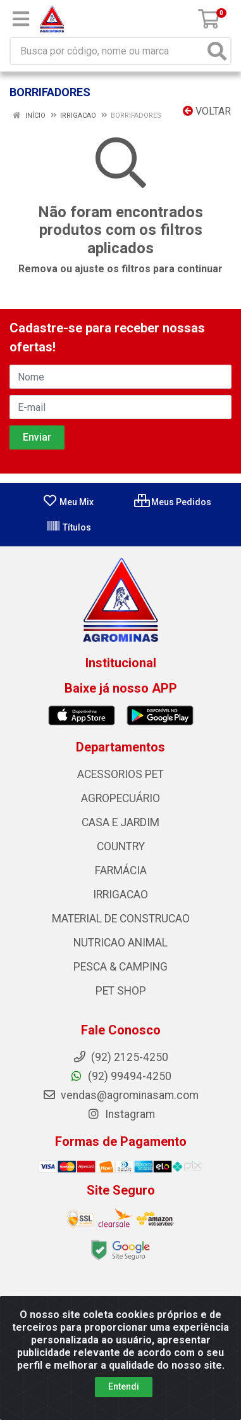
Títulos (68, 527)
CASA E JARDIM (120, 822)
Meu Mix (68, 502)
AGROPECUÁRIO (120, 798)
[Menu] (20, 19)
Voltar (207, 111)
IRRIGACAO (120, 894)
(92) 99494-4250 (120, 1076)
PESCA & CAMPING (120, 966)
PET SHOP (121, 990)
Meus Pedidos (172, 502)
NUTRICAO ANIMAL (120, 942)
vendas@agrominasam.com (120, 1095)
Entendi (123, 1386)
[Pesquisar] (217, 51)
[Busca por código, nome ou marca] (107, 51)
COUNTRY (121, 846)
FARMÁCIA (121, 870)
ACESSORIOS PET (120, 774)
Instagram (121, 1114)
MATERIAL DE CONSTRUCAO (121, 918)
